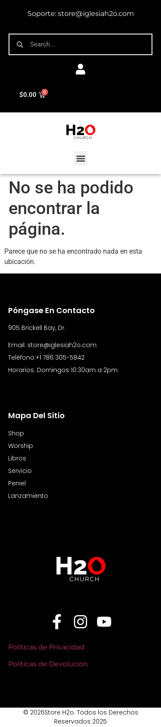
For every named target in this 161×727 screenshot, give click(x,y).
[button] (80, 158)
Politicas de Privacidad (47, 647)
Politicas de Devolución (48, 664)
